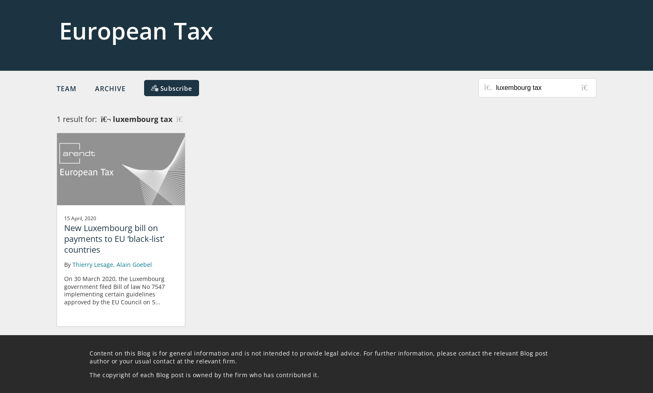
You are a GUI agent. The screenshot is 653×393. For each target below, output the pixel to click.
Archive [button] (110, 88)
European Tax (136, 30)
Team (67, 88)
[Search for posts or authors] (543, 88)
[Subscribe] (171, 88)
